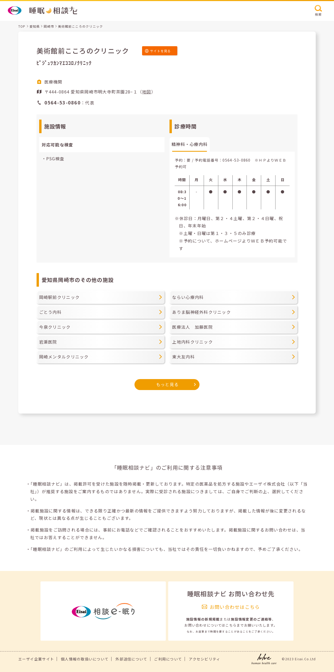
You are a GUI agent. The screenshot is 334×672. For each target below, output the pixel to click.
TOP (22, 26)
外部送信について (131, 659)
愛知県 (35, 26)
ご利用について (168, 659)
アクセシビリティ (204, 659)
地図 (146, 92)
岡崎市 (49, 26)
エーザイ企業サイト (36, 659)
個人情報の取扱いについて (85, 659)
